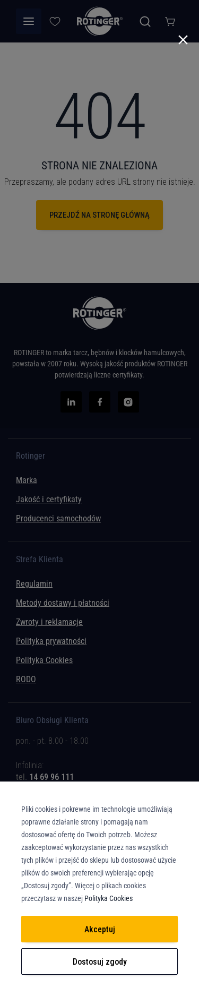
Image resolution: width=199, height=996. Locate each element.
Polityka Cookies (108, 898)
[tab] (99, 769)
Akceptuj (99, 929)
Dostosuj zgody (100, 962)
